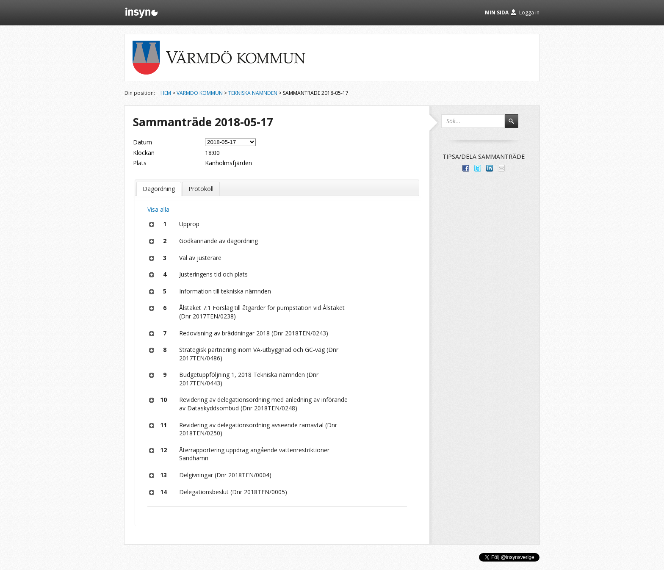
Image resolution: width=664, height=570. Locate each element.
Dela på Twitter (477, 168)
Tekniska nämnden (252, 93)
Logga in (529, 12)
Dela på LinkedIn (489, 168)
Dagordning (159, 189)
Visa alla (158, 209)
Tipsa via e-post (501, 168)
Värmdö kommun (200, 93)
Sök (515, 125)
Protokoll (200, 189)
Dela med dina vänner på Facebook (465, 168)
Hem (165, 93)
